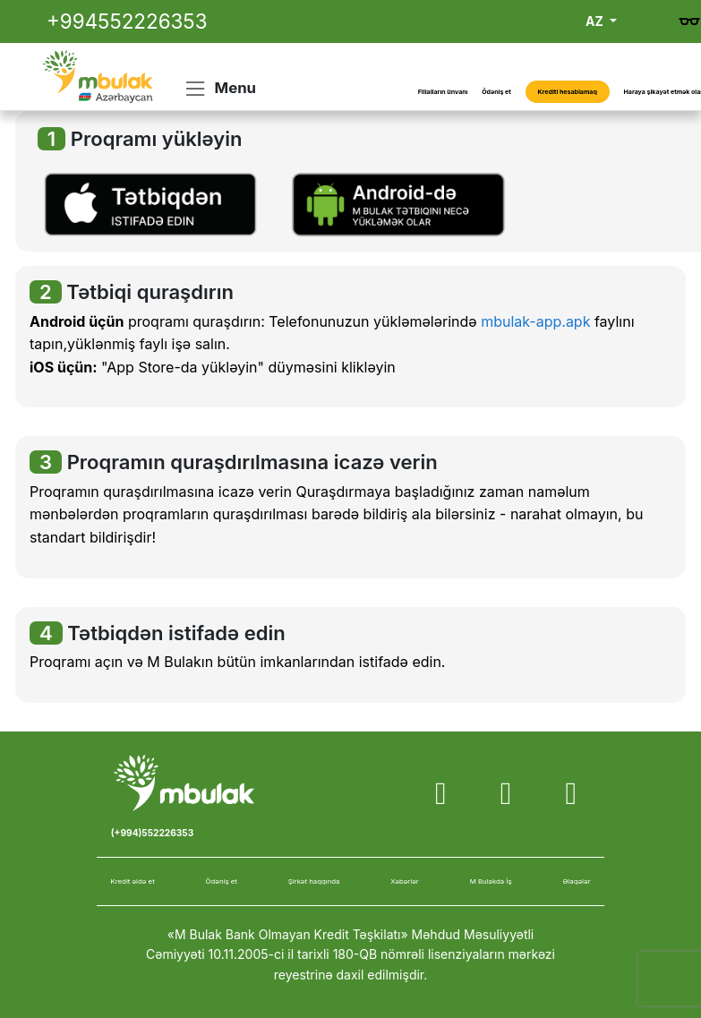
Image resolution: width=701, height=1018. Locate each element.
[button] (150, 203)
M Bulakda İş (491, 881)
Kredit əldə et (132, 881)
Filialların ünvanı (443, 92)
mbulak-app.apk (535, 321)
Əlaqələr (577, 881)
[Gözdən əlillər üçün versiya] (689, 21)
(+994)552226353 (152, 832)
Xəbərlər (404, 881)
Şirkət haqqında (314, 881)
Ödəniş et (496, 92)
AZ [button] (596, 21)
